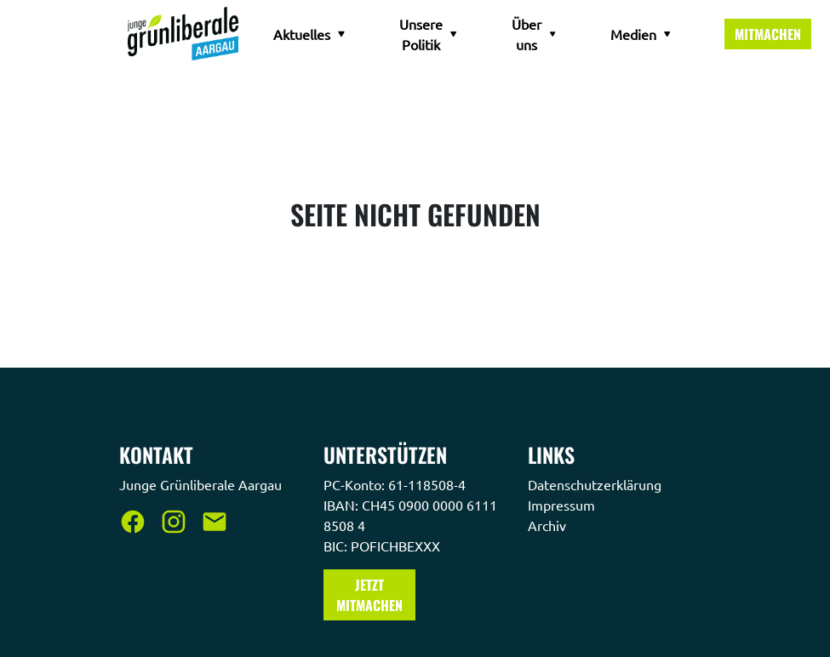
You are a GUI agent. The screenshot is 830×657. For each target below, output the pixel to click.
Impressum (563, 504)
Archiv (549, 525)
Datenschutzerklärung (596, 484)
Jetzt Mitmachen (369, 594)
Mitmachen (768, 34)
